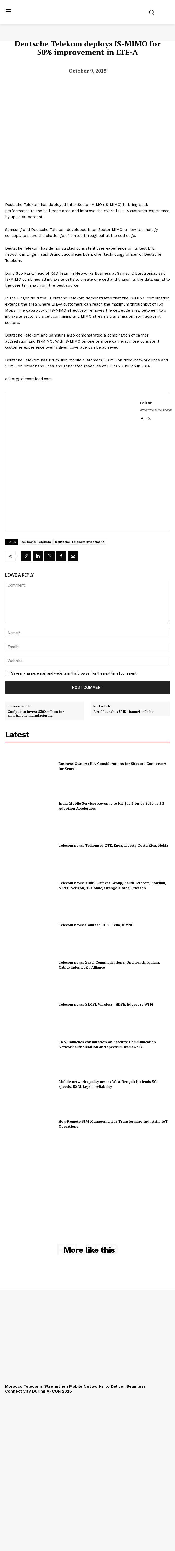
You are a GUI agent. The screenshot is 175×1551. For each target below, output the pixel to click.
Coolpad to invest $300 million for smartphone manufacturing (36, 714)
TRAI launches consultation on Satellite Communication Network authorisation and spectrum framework (107, 1044)
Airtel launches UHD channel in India (123, 712)
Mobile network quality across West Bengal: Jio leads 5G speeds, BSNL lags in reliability (108, 1084)
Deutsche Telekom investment (79, 542)
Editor (146, 402)
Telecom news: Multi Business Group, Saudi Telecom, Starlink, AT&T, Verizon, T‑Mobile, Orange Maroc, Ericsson (112, 885)
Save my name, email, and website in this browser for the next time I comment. (74, 673)
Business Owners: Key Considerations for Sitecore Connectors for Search (113, 766)
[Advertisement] (87, 1181)
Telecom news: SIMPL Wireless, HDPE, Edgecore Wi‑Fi (106, 1004)
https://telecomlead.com (156, 410)
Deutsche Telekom (36, 542)
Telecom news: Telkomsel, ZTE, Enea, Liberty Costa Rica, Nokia (113, 845)
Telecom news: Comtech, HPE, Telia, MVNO (96, 924)
